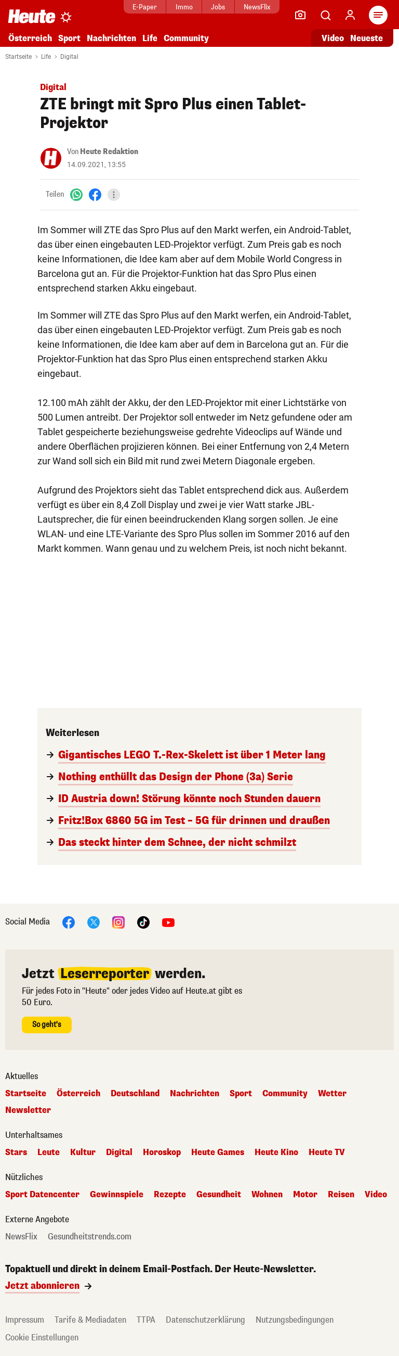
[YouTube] (168, 921)
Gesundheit (218, 1194)
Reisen (341, 1194)
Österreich (30, 38)
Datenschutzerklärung (205, 1319)
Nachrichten (111, 38)
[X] (93, 921)
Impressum (24, 1319)
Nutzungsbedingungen (295, 1319)
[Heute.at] (32, 16)
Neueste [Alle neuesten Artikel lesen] (366, 38)
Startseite (18, 56)
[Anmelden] (350, 15)
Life (149, 38)
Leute (48, 1152)
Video (376, 1194)
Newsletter (28, 1110)
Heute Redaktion (109, 152)
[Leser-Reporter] (300, 15)
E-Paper (144, 7)
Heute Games (217, 1152)
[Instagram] (118, 921)
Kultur (83, 1152)
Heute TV (327, 1152)
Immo (184, 7)
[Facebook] (95, 194)
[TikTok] (143, 921)
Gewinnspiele (116, 1194)
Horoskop (162, 1152)
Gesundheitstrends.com (89, 1237)
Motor (305, 1194)
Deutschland (135, 1093)
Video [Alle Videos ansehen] (333, 38)
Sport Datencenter (42, 1194)
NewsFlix (257, 7)
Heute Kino (276, 1152)
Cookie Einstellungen (41, 1337)
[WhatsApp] (76, 194)
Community (186, 38)
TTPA (146, 1319)
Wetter (332, 1093)
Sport (69, 38)
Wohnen (267, 1194)
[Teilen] (114, 195)
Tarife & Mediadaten (90, 1319)
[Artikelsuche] (325, 15)
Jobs (218, 7)
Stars (16, 1152)
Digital (69, 56)
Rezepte (170, 1194)
